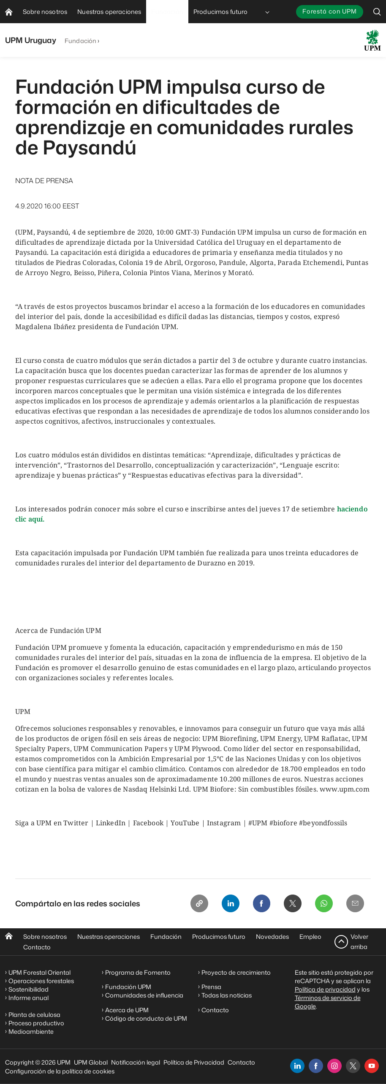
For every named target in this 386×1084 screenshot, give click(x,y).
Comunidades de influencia (144, 995)
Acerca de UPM (127, 1010)
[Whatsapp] (322, 904)
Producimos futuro (218, 936)
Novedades (272, 936)
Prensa (211, 987)
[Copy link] (194, 904)
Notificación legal (135, 1062)
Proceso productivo (36, 1023)
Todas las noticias (226, 995)
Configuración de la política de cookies (59, 1071)
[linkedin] (297, 1066)
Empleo (310, 936)
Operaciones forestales (41, 980)
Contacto (37, 947)
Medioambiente (31, 1031)
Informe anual (28, 997)
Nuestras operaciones (108, 936)
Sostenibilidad (28, 989)
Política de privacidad (325, 989)
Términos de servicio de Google (328, 1002)
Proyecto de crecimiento (236, 972)
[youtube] (371, 1066)
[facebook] (316, 1066)
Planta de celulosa (34, 1014)
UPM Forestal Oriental (39, 972)
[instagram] (334, 1066)
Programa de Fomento (138, 972)
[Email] (354, 904)
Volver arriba (359, 941)
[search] (377, 11)
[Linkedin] (226, 904)
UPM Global (91, 1062)
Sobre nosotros (45, 936)
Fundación (80, 40)
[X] (290, 904)
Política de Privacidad (193, 1062)
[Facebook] (258, 904)
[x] (353, 1066)
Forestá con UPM (329, 11)
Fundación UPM (128, 987)
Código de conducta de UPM (146, 1018)
